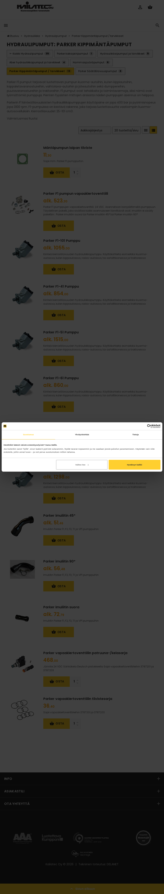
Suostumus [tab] (28, 435)
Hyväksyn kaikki (134, 465)
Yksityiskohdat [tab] (82, 435)
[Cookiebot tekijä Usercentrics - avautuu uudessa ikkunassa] (142, 426)
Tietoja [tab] (135, 435)
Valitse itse (81, 465)
